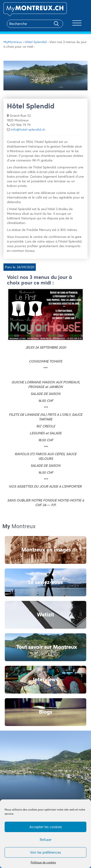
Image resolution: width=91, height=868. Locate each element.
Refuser (46, 839)
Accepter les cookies (45, 827)
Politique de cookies (43, 862)
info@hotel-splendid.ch (28, 129)
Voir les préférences (45, 852)
